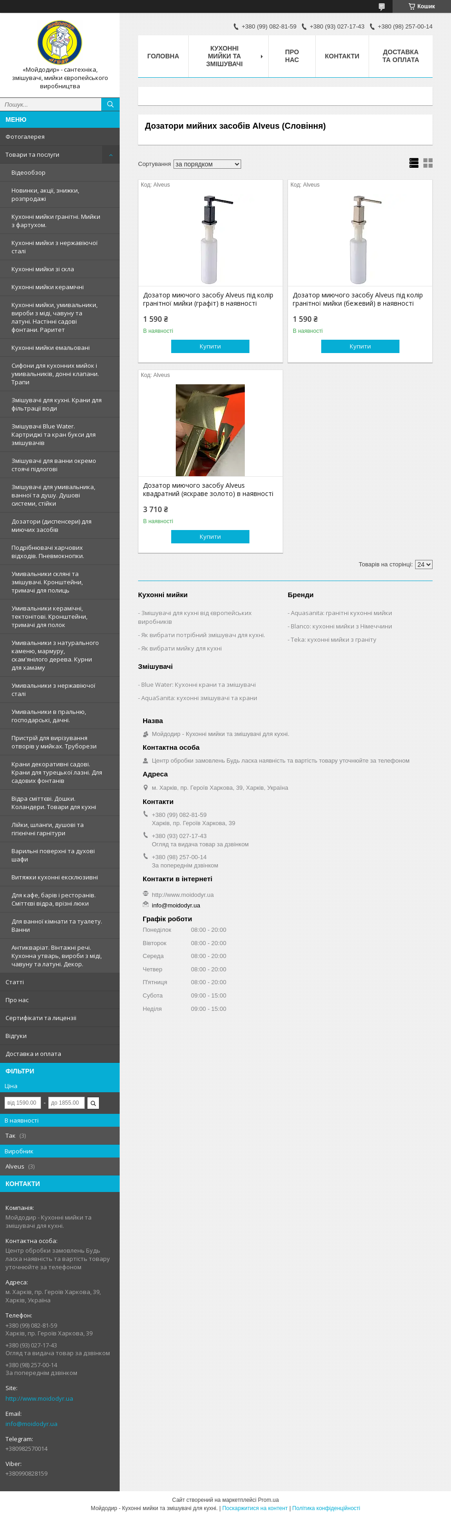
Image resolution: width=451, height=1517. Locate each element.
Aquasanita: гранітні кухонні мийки (341, 613)
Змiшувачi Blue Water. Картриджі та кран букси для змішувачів (54, 434)
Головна (163, 56)
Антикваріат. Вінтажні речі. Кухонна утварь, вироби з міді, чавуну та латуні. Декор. (57, 955)
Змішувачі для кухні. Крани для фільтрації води (57, 404)
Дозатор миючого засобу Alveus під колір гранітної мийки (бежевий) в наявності (358, 299)
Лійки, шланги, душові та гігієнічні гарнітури (48, 829)
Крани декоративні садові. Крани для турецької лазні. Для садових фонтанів (57, 772)
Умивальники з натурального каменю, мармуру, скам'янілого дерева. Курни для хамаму (55, 655)
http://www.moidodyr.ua (39, 1398)
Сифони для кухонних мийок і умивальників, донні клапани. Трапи (55, 373)
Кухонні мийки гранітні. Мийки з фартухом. (56, 220)
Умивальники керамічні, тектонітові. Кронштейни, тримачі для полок (49, 616)
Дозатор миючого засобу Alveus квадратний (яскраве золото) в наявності (208, 489)
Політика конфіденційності (326, 1508)
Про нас (17, 1000)
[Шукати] (110, 104)
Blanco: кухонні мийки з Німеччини (341, 626)
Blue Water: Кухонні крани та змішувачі (198, 684)
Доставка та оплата (400, 55)
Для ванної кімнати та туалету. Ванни (57, 925)
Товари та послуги (32, 154)
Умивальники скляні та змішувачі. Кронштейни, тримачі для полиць (47, 582)
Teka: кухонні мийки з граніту (333, 639)
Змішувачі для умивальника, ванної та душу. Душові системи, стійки (53, 495)
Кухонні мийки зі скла (43, 269)
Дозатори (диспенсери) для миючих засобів (52, 525)
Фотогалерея (25, 136)
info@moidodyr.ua (32, 1424)
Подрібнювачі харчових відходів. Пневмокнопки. (48, 551)
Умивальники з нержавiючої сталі (53, 689)
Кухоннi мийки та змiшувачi (224, 56)
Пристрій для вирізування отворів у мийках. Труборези (54, 742)
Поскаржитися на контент (255, 1508)
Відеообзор (29, 172)
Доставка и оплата (33, 1053)
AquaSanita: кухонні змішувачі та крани (199, 698)
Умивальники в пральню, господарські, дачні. (49, 715)
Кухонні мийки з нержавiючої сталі (55, 247)
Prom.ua (268, 1500)
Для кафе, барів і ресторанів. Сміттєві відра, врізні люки (54, 899)
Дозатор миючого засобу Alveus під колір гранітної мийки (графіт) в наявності (208, 299)
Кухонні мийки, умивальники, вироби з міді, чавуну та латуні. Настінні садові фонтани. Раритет (55, 317)
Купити (210, 346)
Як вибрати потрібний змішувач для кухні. (203, 635)
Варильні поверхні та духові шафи (53, 855)
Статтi (15, 982)
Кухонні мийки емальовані (51, 347)
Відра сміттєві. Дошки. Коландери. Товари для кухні (54, 802)
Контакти (342, 56)
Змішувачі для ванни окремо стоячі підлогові (54, 464)
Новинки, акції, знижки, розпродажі (45, 194)
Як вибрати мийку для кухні (181, 648)
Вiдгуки (16, 1036)
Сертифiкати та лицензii (41, 1018)
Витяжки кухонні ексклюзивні (55, 877)
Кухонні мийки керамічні (48, 287)
